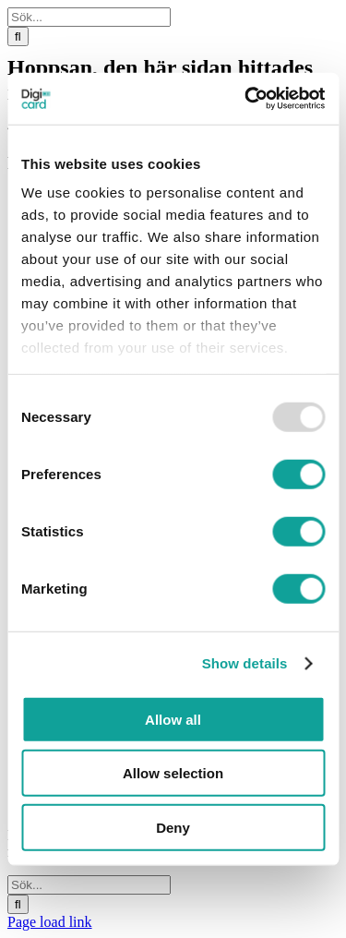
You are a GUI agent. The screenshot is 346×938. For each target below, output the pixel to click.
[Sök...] (89, 17)
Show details (245, 663)
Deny (173, 827)
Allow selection (173, 773)
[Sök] (18, 36)
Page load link (49, 922)
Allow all (173, 719)
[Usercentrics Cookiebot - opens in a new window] (246, 99)
